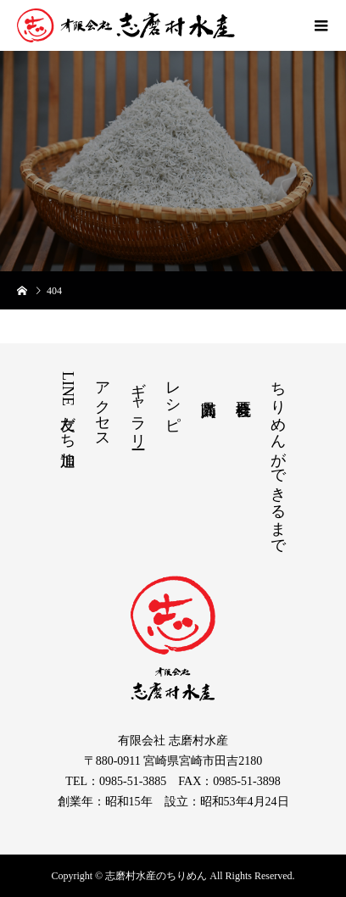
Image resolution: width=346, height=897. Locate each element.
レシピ (173, 397)
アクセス (102, 406)
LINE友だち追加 (67, 406)
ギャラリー (138, 406)
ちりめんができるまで (278, 459)
